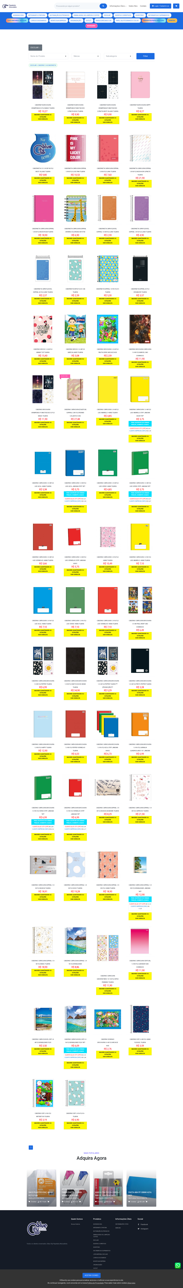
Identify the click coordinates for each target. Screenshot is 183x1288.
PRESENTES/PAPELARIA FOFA (153, 20)
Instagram (143, 1229)
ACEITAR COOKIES (91, 1275)
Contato (143, 6)
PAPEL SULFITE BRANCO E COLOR (127, 20)
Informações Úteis (118, 6)
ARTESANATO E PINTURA (36, 15)
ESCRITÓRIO (140, 15)
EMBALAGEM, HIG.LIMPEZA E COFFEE (86, 15)
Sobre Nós (133, 6)
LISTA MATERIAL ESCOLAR (16, 20)
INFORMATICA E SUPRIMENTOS (158, 15)
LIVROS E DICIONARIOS (38, 20)
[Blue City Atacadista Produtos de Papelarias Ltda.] (10, 6)
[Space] (37, 1228)
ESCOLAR (107, 15)
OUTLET (88, 20)
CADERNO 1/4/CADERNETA (47, 65)
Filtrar (145, 56)
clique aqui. (131, 1283)
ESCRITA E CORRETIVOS (123, 15)
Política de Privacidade (95, 1283)
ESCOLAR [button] (35, 47)
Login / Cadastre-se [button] (160, 6)
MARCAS (118, 1228)
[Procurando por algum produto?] (77, 6)
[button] (176, 6)
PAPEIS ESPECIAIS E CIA (103, 20)
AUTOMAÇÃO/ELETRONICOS (59, 15)
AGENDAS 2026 (18, 15)
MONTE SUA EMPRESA (58, 20)
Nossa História (75, 1224)
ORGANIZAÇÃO (75, 20)
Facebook (143, 1224)
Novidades (91, 26)
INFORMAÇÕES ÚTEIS (121, 1224)
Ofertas (172, 20)
